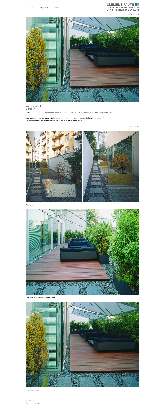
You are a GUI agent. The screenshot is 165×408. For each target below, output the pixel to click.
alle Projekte (132, 14)
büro (56, 7)
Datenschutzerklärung (34, 403)
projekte (44, 7)
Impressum (30, 401)
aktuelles (29, 7)
